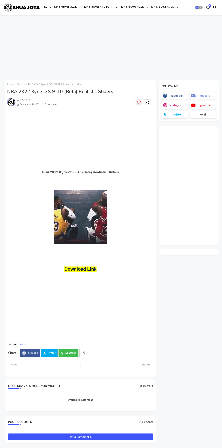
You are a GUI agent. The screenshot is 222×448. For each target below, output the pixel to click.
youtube (205, 105)
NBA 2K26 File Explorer (101, 7)
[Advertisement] (111, 45)
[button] (199, 7)
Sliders (21, 84)
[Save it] (138, 102)
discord (205, 96)
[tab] (47, 7)
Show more (146, 386)
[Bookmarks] (208, 7)
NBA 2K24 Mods (163, 7)
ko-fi (203, 115)
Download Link (80, 269)
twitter (177, 115)
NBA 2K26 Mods (66, 7)
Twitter (51, 353)
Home (47, 7)
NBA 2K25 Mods (133, 7)
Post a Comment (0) (81, 437)
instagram (177, 105)
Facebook (32, 353)
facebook (177, 96)
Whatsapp (70, 353)
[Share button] (83, 353)
